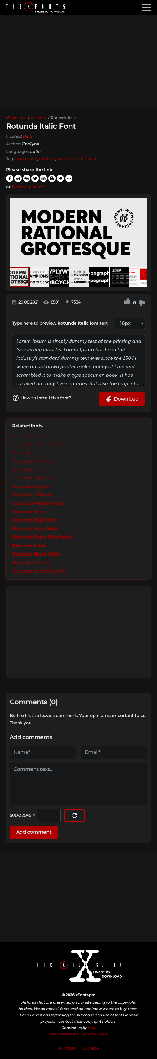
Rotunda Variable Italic (39, 571)
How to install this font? (41, 397)
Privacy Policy (95, 1034)
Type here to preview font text (60, 323)
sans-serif (76, 158)
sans (61, 158)
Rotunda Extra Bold (34, 529)
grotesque (27, 158)
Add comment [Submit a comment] (34, 832)
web (92, 158)
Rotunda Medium (32, 495)
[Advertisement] (78, 61)
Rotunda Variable (32, 562)
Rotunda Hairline (31, 436)
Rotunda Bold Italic (34, 520)
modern (47, 158)
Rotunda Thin (27, 452)
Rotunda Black (29, 546)
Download (122, 399)
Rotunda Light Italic (34, 478)
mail (92, 1027)
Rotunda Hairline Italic (38, 444)
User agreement (63, 1034)
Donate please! (27, 187)
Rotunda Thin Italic (33, 461)
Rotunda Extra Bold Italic (41, 537)
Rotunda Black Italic (36, 554)
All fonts (67, 1048)
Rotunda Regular (31, 486)
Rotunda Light (28, 469)
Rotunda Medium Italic (38, 503)
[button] (142, 232)
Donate (91, 1048)
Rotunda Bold (28, 512)
